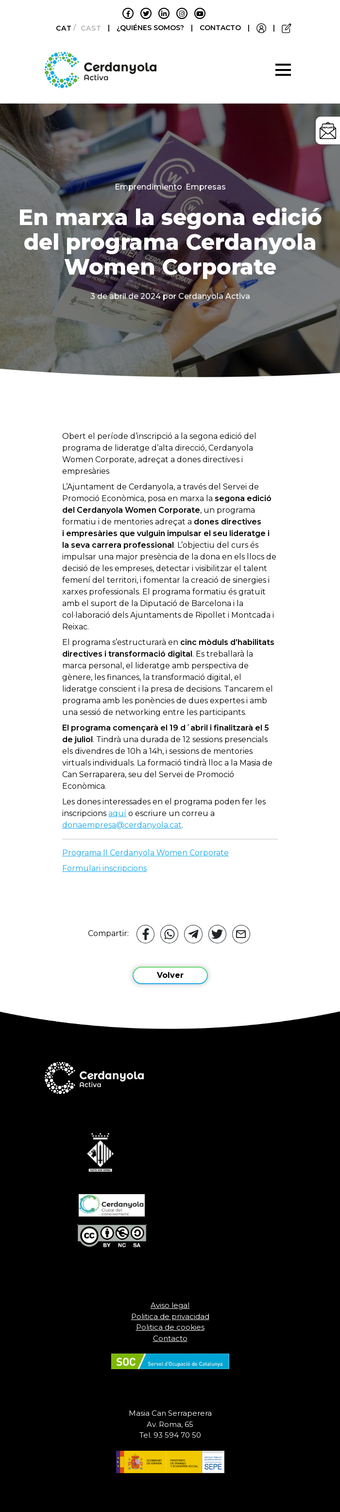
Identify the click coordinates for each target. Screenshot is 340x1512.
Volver (170, 975)
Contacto (170, 1338)
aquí (117, 813)
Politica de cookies (170, 1327)
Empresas (206, 186)
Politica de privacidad (170, 1316)
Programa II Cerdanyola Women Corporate (145, 852)
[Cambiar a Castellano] (88, 28)
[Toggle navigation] (283, 70)
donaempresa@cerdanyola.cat (122, 825)
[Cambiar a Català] (61, 28)
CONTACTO (220, 27)
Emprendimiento (148, 186)
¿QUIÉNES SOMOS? (151, 27)
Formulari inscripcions (104, 868)
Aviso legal (170, 1305)
